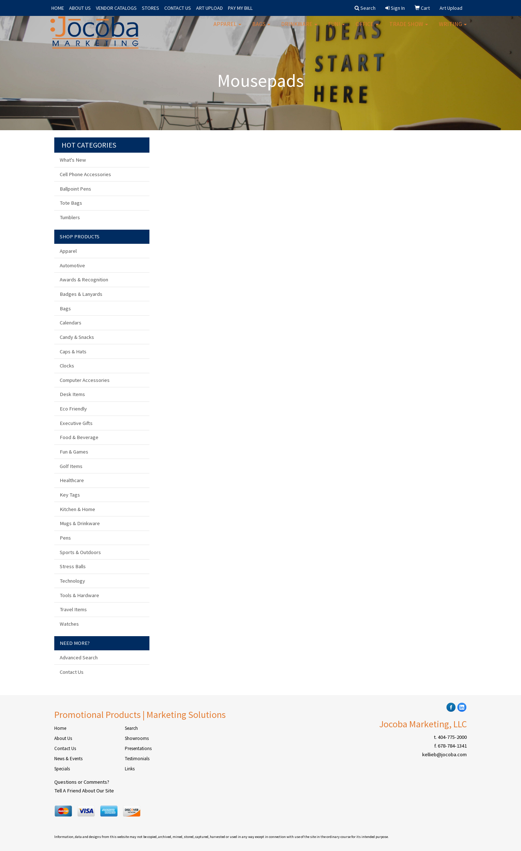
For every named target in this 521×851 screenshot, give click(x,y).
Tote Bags (71, 203)
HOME (57, 8)
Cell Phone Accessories (85, 174)
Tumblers (70, 217)
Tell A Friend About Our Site (84, 790)
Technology (72, 581)
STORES (150, 8)
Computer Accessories (85, 380)
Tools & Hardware (79, 595)
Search (131, 728)
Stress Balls (73, 566)
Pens (65, 538)
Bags (261, 29)
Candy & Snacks (77, 337)
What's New (73, 160)
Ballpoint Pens (75, 189)
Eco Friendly (73, 408)
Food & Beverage (79, 437)
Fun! (336, 29)
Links (130, 769)
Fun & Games (74, 451)
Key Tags (70, 495)
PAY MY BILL (240, 8)
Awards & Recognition (84, 279)
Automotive (72, 265)
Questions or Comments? (81, 782)
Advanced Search (79, 657)
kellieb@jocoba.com (444, 754)
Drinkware (299, 29)
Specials (62, 769)
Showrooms (137, 738)
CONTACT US (177, 8)
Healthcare (72, 480)
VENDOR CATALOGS (116, 8)
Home (60, 728)
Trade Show (408, 29)
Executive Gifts (76, 423)
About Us (63, 738)
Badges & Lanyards (81, 294)
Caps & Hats (73, 351)
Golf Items (71, 466)
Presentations (138, 748)
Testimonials (137, 759)
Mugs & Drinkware (80, 523)
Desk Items (72, 394)
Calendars (70, 322)
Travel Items (73, 609)
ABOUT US (80, 8)
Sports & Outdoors (80, 552)
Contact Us (72, 672)
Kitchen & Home (77, 509)
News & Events (68, 759)
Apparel (227, 29)
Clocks (67, 365)
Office (367, 29)
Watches (69, 624)
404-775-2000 (452, 737)
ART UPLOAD (209, 8)
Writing (453, 29)
